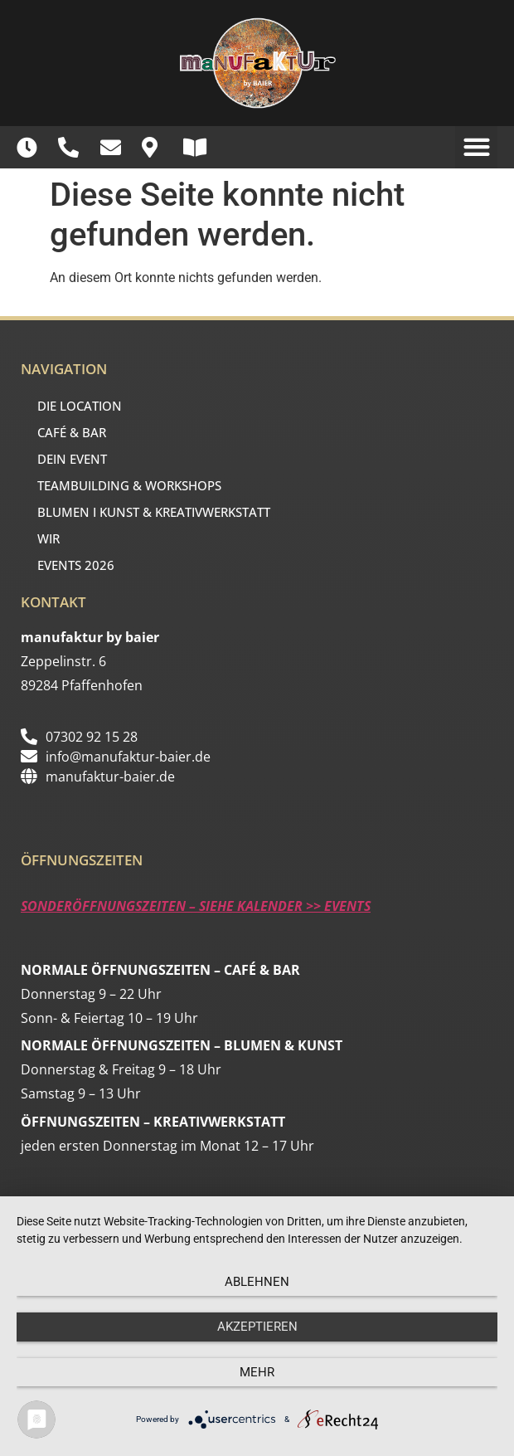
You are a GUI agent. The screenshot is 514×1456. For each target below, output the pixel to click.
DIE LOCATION (83, 405)
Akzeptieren (257, 1326)
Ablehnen (257, 1281)
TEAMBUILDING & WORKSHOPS (129, 485)
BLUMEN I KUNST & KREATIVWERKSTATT (153, 512)
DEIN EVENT (76, 458)
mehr (257, 1372)
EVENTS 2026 (75, 565)
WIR (52, 538)
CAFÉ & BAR (75, 432)
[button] (476, 147)
